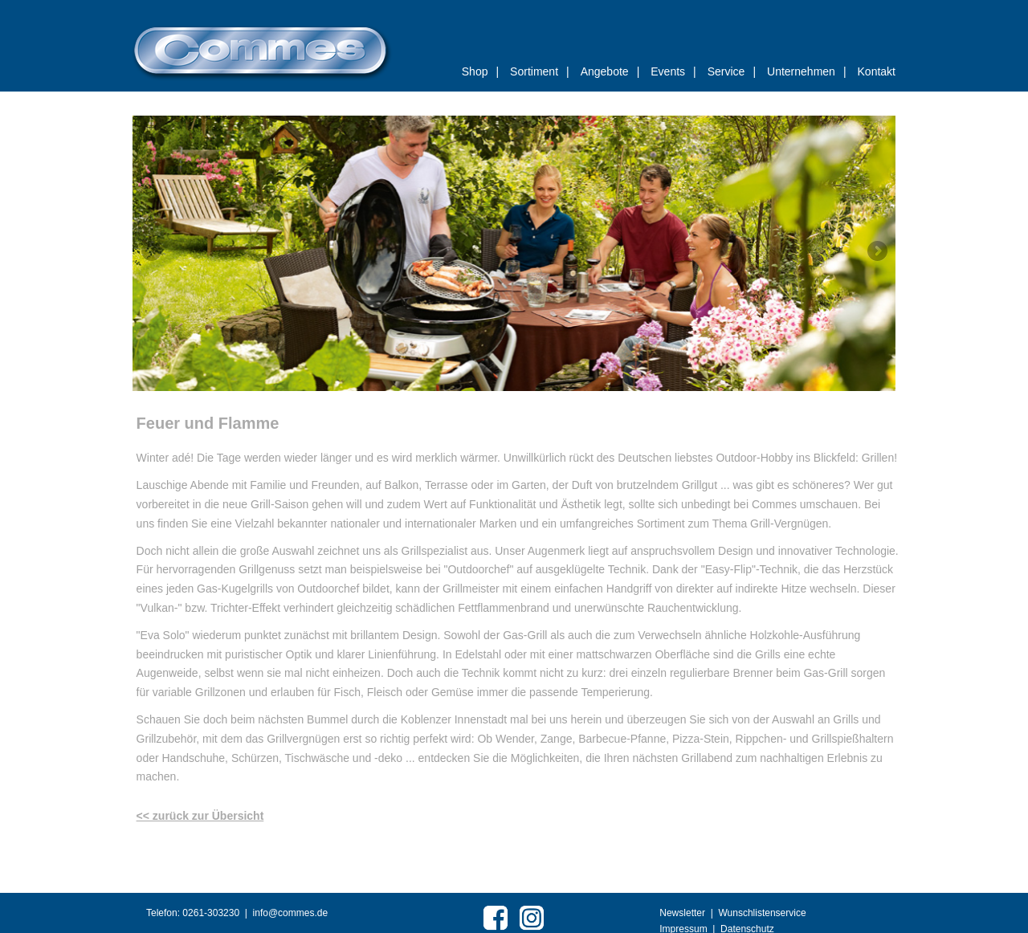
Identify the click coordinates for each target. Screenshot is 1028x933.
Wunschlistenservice (762, 913)
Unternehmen (806, 71)
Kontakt (876, 71)
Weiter (877, 250)
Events (673, 71)
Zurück (151, 250)
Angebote (610, 71)
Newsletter (682, 913)
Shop (480, 71)
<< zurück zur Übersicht (200, 815)
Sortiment (539, 71)
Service (732, 71)
